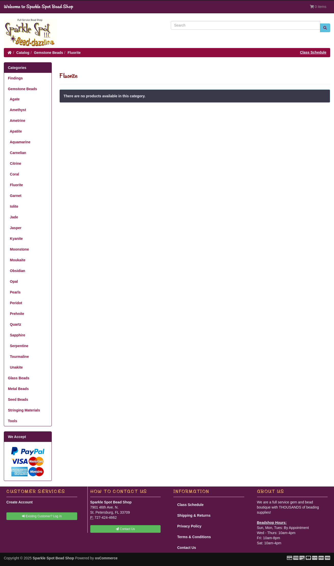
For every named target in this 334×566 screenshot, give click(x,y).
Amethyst (17, 110)
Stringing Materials (24, 410)
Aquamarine (19, 142)
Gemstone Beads (48, 53)
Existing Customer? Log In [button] (42, 516)
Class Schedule (313, 52)
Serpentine (18, 346)
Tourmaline (18, 357)
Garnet (14, 196)
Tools (12, 421)
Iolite (13, 206)
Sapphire (16, 335)
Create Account (19, 502)
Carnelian (17, 153)
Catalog (22, 53)
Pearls (14, 292)
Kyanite (15, 239)
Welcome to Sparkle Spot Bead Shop (38, 6)
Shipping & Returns (194, 515)
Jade (13, 217)
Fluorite (74, 53)
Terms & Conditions (194, 537)
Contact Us (186, 548)
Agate (14, 99)
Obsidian (16, 271)
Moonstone (18, 249)
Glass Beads (18, 378)
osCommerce (106, 558)
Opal (13, 281)
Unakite (15, 367)
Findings (15, 78)
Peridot (15, 303)
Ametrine (16, 121)
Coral (13, 174)
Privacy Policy (189, 526)
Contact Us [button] (125, 529)
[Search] (245, 25)
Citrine (14, 163)
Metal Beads (18, 389)
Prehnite (16, 314)
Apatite (15, 131)
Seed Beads (18, 399)
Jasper (14, 228)
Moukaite (16, 260)
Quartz (14, 324)
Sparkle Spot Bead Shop (53, 558)
